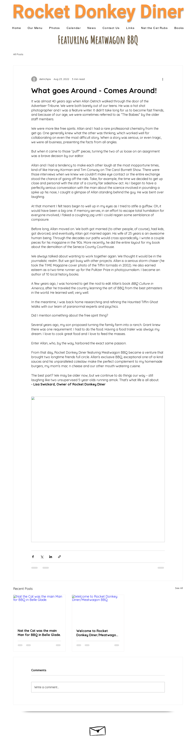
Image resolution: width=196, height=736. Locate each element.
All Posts (18, 54)
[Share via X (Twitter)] (41, 556)
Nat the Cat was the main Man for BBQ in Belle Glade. (39, 633)
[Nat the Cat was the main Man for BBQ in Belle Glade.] (39, 609)
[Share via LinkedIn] (50, 556)
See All (179, 588)
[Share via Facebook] (33, 556)
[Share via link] (59, 556)
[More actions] (162, 79)
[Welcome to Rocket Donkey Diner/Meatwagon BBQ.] (98, 609)
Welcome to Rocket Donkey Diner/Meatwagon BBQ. (97, 633)
